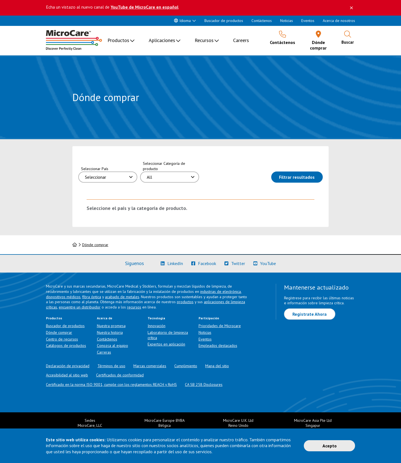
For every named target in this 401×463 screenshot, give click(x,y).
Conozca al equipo (112, 345)
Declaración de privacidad (67, 365)
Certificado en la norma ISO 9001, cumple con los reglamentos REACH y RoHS (111, 384)
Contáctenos (261, 20)
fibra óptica (91, 296)
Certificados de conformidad (120, 375)
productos (185, 301)
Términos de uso (111, 365)
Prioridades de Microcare (220, 325)
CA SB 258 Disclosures (203, 384)
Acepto (329, 446)
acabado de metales (122, 296)
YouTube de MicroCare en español (145, 7)
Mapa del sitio (217, 365)
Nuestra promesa (111, 325)
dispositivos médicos (63, 296)
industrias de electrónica (220, 291)
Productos (118, 40)
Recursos (204, 40)
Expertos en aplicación (166, 344)
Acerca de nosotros (339, 20)
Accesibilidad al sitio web (67, 375)
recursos (134, 307)
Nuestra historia (110, 332)
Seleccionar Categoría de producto (164, 166)
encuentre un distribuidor (80, 307)
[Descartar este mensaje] (351, 7)
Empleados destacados (218, 345)
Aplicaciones (162, 40)
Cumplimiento (185, 365)
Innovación (156, 325)
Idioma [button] (182, 20)
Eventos (307, 20)
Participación (209, 318)
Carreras (104, 352)
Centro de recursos (62, 339)
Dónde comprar (95, 244)
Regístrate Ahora (309, 314)
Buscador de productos (223, 20)
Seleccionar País (94, 168)
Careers (241, 40)
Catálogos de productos (66, 345)
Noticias (286, 20)
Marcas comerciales (149, 365)
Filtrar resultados (301, 176)
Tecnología (156, 318)
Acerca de (104, 318)
